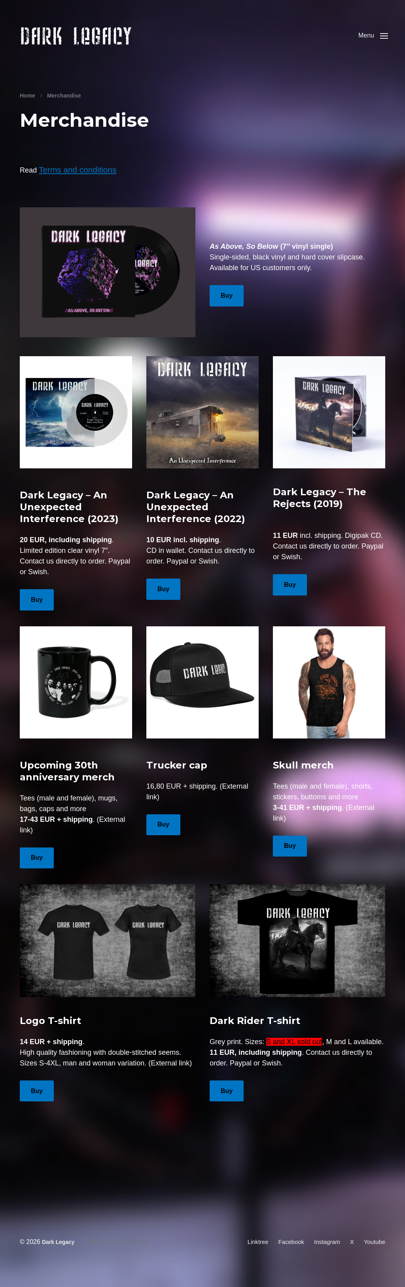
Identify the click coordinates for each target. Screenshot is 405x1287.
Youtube (373, 1250)
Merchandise (64, 107)
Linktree (251, 1250)
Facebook (286, 1250)
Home (27, 107)
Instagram (324, 1250)
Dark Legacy (60, 1250)
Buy (227, 305)
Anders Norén (136, 1250)
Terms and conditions (72, 180)
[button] (370, 41)
